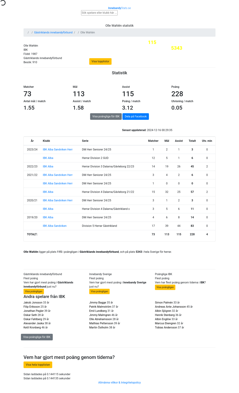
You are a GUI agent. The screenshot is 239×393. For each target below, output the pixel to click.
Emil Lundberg (98, 310)
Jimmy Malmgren (100, 315)
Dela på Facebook (136, 116)
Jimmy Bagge (97, 302)
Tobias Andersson (166, 327)
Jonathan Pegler (34, 310)
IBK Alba (48, 158)
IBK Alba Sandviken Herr (58, 149)
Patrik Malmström (100, 306)
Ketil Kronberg (32, 327)
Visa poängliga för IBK (106, 116)
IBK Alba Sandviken (55, 225)
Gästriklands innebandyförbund (53, 32)
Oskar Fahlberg (33, 319)
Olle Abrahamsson (100, 319)
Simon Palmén (164, 302)
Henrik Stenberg (165, 315)
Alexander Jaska (34, 323)
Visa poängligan (33, 291)
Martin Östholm (98, 327)
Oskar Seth (30, 315)
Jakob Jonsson (33, 302)
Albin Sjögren (163, 310)
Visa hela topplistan (38, 364)
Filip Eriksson (32, 306)
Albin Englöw (163, 319)
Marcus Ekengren (165, 323)
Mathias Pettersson (101, 323)
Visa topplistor (100, 61)
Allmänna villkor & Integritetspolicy (119, 382)
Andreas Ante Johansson (170, 306)
